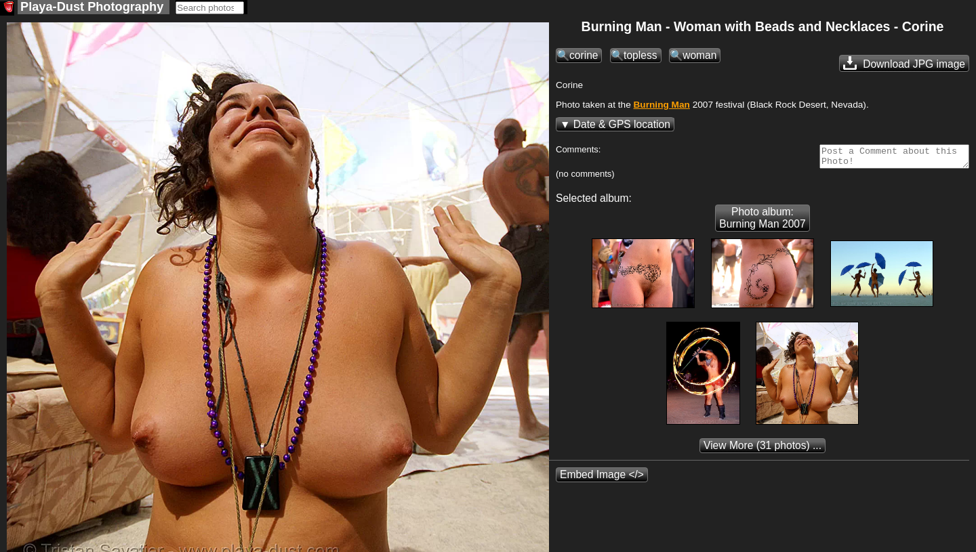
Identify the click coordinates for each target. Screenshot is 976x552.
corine (583, 56)
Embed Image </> (602, 480)
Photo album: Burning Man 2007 (762, 223)
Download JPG (904, 64)
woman (699, 56)
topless (640, 56)
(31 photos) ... (762, 451)
